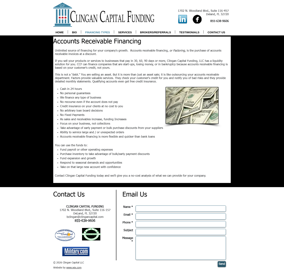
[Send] (222, 264)
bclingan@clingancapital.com (85, 217)
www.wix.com (74, 267)
